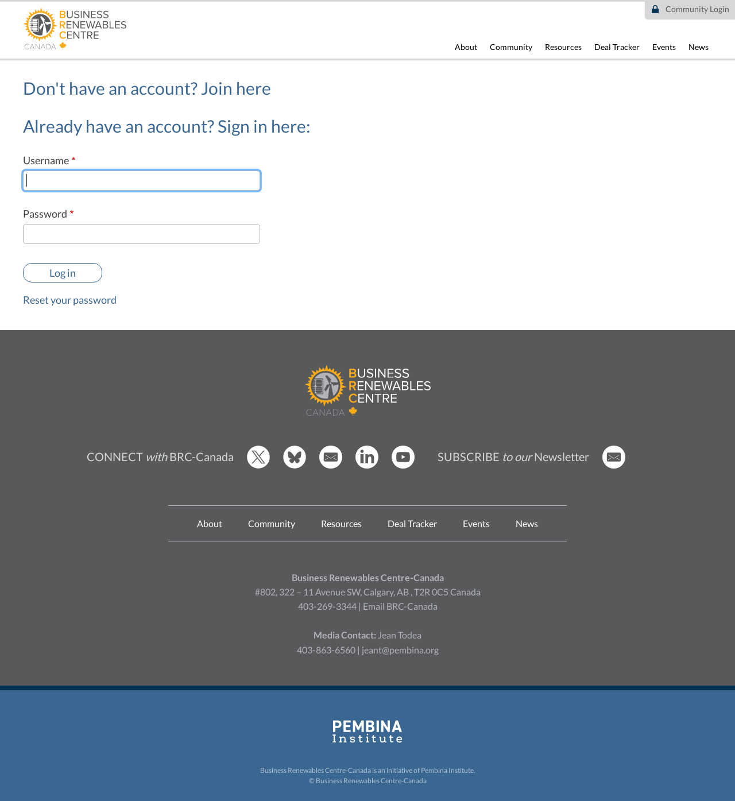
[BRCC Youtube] (403, 465)
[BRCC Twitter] (258, 465)
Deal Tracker (617, 47)
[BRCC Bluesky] (294, 465)
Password (45, 213)
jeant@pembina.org (400, 649)
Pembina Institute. (448, 770)
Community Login (697, 9)
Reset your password (70, 299)
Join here (236, 88)
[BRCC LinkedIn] (366, 465)
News (698, 47)
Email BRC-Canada (400, 606)
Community (511, 47)
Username (46, 160)
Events (664, 47)
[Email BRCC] (330, 465)
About (466, 47)
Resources (563, 47)
